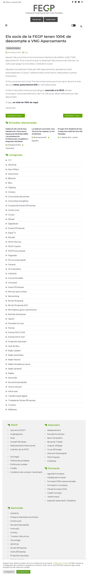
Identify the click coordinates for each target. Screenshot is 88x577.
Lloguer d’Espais (54, 446)
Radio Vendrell (15, 369)
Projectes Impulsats (17, 341)
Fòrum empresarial (17, 260)
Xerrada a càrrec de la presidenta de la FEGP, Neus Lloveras (17, 116)
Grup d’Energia (54, 449)
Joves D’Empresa (16, 287)
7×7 (9, 160)
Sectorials (12, 378)
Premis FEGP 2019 (16, 332)
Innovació (12, 283)
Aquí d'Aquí (13, 169)
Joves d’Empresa (18, 552)
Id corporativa (14, 269)
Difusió (11, 219)
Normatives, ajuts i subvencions (22, 310)
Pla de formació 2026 (57, 489)
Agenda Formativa (55, 474)
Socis (76, 137)
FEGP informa (14, 242)
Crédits (13, 468)
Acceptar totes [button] (23, 572)
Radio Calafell (14, 351)
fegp (26, 52)
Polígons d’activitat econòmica (24, 517)
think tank (13, 391)
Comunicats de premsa (18, 197)
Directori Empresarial (57, 453)
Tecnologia (15, 540)
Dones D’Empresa (16, 228)
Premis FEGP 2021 (16, 337)
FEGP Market (53, 457)
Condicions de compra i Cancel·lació (26, 472)
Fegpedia (12, 255)
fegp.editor (35, 141)
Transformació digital (17, 396)
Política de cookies (18, 464)
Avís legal (14, 457)
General (11, 265)
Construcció (13, 210)
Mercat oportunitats (17, 292)
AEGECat (12, 165)
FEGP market (14, 246)
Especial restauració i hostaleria (61, 501)
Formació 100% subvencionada (61, 481)
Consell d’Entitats (18, 442)
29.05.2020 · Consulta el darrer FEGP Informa (73, 116)
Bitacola (11, 178)
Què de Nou (14, 346)
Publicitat (51, 461)
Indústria (12, 274)
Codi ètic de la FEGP (19, 449)
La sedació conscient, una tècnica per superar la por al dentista (43, 131)
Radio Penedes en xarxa (19, 364)
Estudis (11, 237)
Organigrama (16, 434)
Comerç (11, 192)
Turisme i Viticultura (19, 536)
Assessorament (54, 430)
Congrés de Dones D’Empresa (21, 206)
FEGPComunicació (16, 251)
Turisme (12, 405)
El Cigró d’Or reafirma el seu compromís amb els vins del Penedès (70, 131)
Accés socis (50, 19)
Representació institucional (22, 446)
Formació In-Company (57, 485)
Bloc (10, 183)
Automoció (13, 174)
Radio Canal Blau (16, 355)
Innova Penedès (15, 278)
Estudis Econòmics (55, 434)
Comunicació (10, 148)
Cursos (11, 215)
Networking (13, 296)
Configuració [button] (9, 572)
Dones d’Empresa (18, 548)
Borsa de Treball (54, 442)
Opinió (11, 319)
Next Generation (55, 438)
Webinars (12, 409)
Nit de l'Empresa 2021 (18, 305)
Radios (11, 373)
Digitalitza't (13, 224)
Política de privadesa (19, 461)
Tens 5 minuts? (15, 387)
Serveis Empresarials (17, 382)
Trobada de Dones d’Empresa (21, 400)
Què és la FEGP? (18, 430)
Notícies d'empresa (13, 48)
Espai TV (12, 233)
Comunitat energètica (18, 201)
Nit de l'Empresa (15, 301)
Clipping (12, 187)
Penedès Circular (16, 323)
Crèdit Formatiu (54, 493)
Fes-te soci (37, 19)
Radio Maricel (14, 360)
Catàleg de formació (56, 477)
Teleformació (53, 497)
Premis (11, 328)
